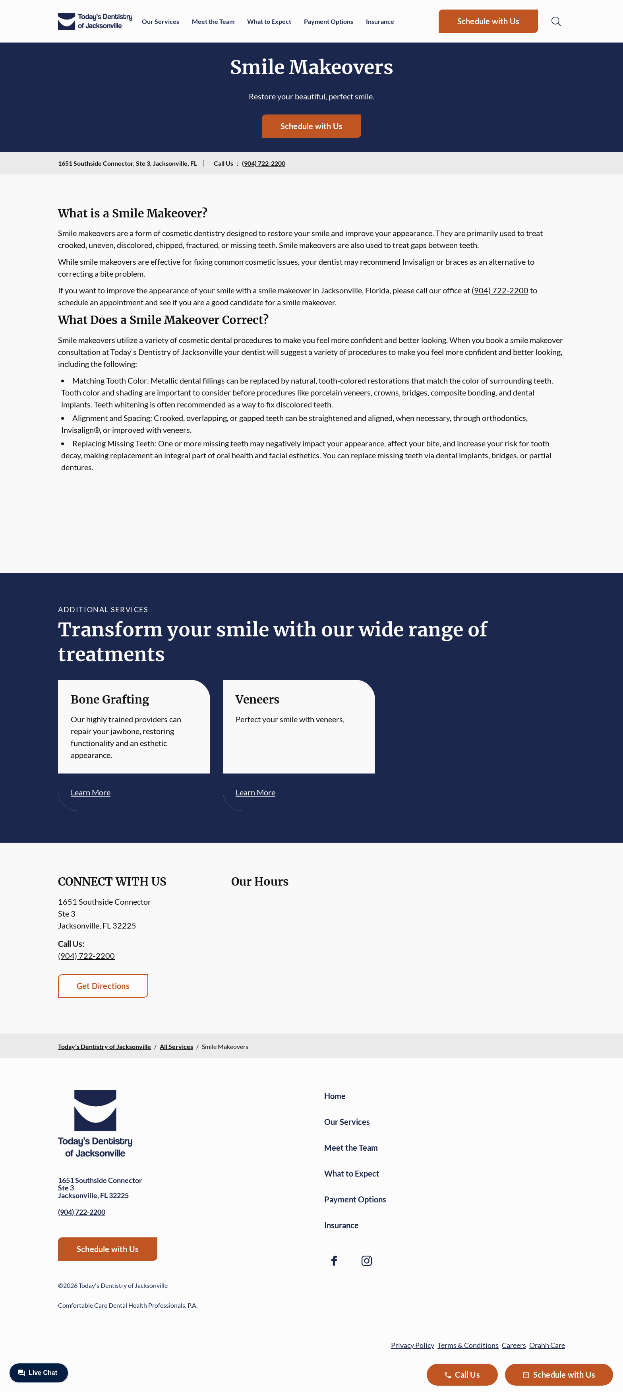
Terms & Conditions (468, 1345)
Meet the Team (213, 21)
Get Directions (103, 986)
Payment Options (328, 21)
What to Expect (269, 21)
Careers (514, 1345)
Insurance (380, 21)
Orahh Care (547, 1345)
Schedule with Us (488, 21)
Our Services (160, 21)
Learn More (90, 792)
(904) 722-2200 (263, 163)
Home (335, 1096)
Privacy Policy (412, 1345)
